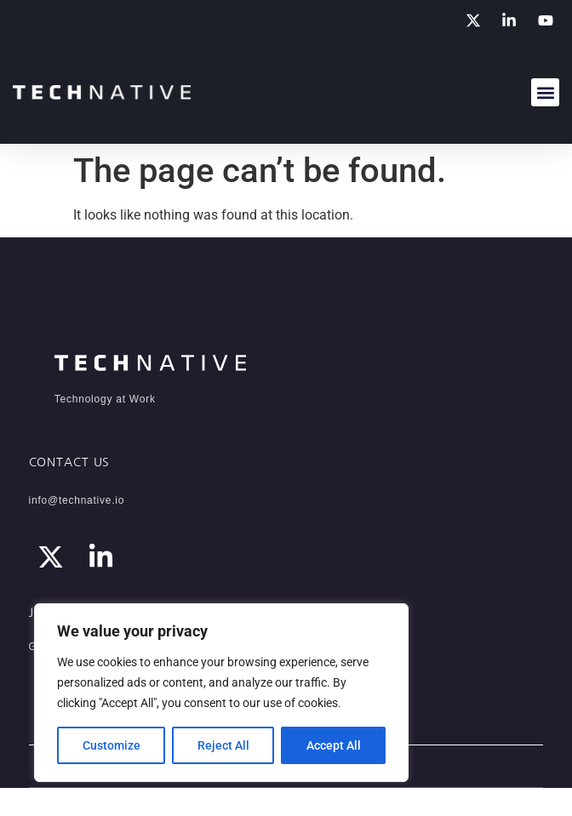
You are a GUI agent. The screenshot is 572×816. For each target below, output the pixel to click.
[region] (221, 692)
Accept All (333, 745)
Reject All (223, 745)
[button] (545, 92)
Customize (111, 745)
